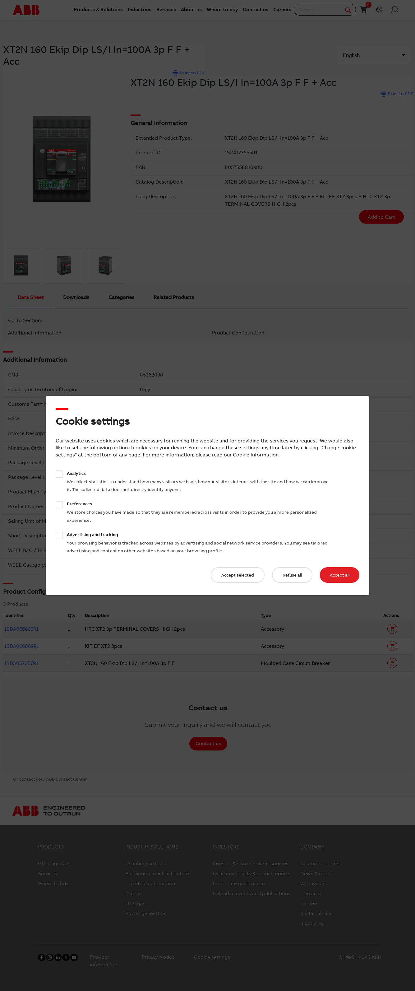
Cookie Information (256, 454)
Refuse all (292, 575)
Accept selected (237, 575)
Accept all (339, 575)
